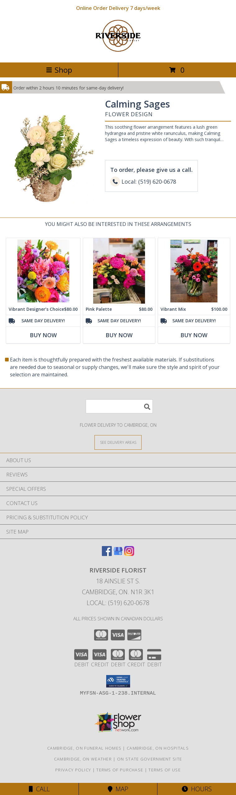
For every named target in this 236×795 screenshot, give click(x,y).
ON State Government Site (149, 759)
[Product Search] (119, 406)
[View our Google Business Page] (118, 554)
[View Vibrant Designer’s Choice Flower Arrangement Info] (43, 271)
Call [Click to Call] (39, 789)
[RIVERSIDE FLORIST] (118, 53)
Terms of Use (164, 770)
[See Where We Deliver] (118, 442)
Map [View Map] (118, 789)
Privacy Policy (73, 770)
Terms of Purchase (119, 770)
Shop (59, 70)
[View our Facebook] (107, 554)
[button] (118, 681)
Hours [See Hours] (197, 789)
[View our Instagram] (129, 554)
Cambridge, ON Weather (83, 759)
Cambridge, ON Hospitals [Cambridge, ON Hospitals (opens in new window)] (158, 748)
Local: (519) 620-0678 (118, 603)
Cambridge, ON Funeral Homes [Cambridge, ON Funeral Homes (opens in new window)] (84, 748)
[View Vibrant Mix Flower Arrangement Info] (194, 271)
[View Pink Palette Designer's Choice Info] (119, 271)
